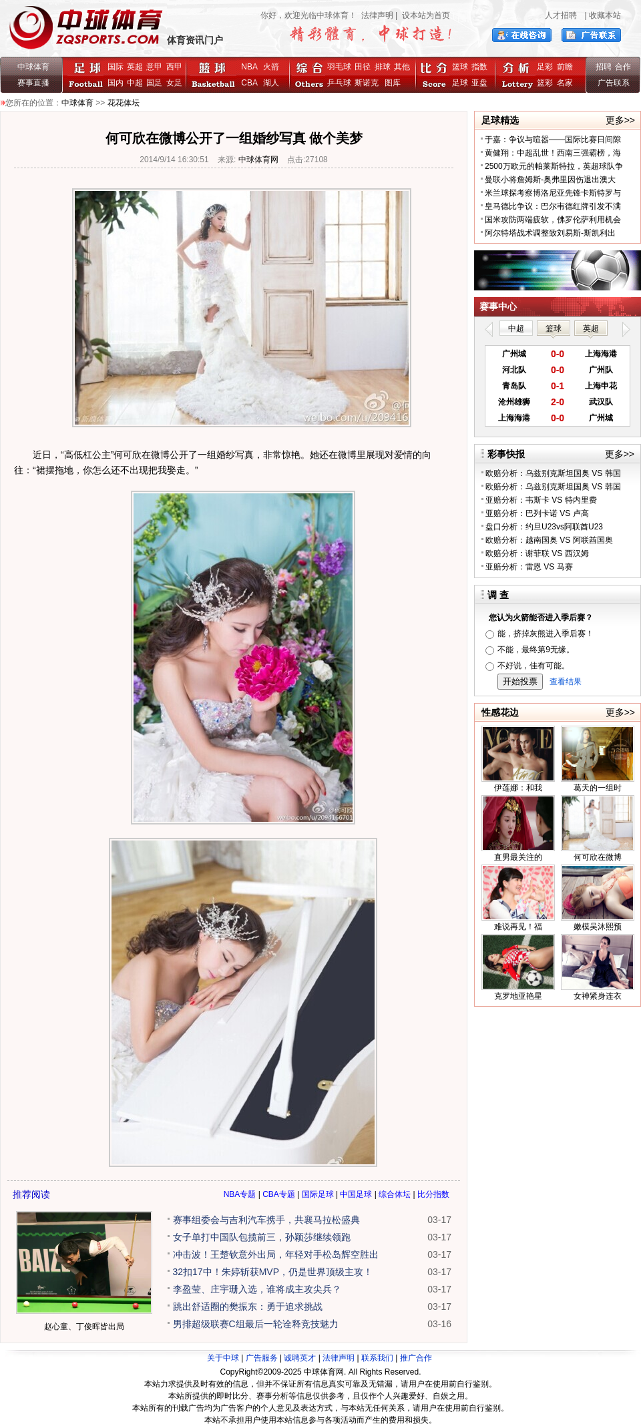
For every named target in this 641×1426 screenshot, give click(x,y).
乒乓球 (339, 82)
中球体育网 (258, 159)
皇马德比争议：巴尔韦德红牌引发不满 (553, 206)
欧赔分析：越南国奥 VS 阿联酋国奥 (549, 540)
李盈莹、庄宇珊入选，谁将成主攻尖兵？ (257, 1289)
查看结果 (566, 681)
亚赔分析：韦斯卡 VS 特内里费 (541, 500)
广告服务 (262, 1358)
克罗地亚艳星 (518, 996)
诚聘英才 (300, 1358)
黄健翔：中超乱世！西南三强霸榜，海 (553, 153)
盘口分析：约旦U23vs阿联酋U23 (544, 526)
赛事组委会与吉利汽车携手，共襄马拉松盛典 (266, 1219)
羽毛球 (339, 66)
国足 (154, 82)
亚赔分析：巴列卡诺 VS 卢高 (537, 513)
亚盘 (479, 82)
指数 (479, 66)
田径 (363, 66)
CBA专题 (278, 1194)
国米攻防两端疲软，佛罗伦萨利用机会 (553, 219)
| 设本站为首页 (421, 15)
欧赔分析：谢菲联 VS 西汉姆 (537, 553)
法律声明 (377, 15)
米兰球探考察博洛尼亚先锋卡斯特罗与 (553, 193)
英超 (135, 66)
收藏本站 (605, 15)
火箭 (271, 66)
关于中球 (223, 1358)
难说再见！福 (518, 926)
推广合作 (416, 1358)
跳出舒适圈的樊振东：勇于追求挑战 (248, 1306)
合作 (623, 66)
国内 (116, 82)
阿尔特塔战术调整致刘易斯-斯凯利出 (550, 233)
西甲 (174, 66)
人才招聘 (561, 15)
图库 (393, 82)
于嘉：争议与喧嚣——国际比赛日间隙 (553, 139)
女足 (174, 82)
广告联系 (614, 82)
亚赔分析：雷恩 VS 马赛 (529, 566)
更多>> (620, 120)
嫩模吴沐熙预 (598, 926)
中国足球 (356, 1194)
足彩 (545, 66)
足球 (460, 82)
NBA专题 (240, 1194)
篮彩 (545, 82)
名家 (565, 82)
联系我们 (377, 1358)
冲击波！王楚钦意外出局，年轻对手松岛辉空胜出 (276, 1254)
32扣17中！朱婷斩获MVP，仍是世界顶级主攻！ (273, 1271)
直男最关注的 (518, 857)
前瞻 (565, 66)
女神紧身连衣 (598, 996)
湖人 (271, 82)
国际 (116, 66)
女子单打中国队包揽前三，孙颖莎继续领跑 (262, 1237)
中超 (135, 82)
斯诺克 (369, 82)
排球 (383, 66)
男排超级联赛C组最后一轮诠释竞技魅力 (256, 1324)
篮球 (460, 66)
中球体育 (33, 66)
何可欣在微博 (598, 857)
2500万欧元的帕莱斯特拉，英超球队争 (554, 166)
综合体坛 (395, 1194)
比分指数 (433, 1194)
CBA (251, 82)
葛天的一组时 (598, 787)
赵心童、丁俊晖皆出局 (84, 1326)
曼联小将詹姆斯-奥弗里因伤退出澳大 (550, 179)
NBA (249, 66)
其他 (402, 66)
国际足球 (318, 1194)
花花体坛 (124, 102)
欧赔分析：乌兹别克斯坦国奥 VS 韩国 (553, 473)
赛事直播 (33, 82)
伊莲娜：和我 (518, 787)
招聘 (604, 66)
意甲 (154, 66)
